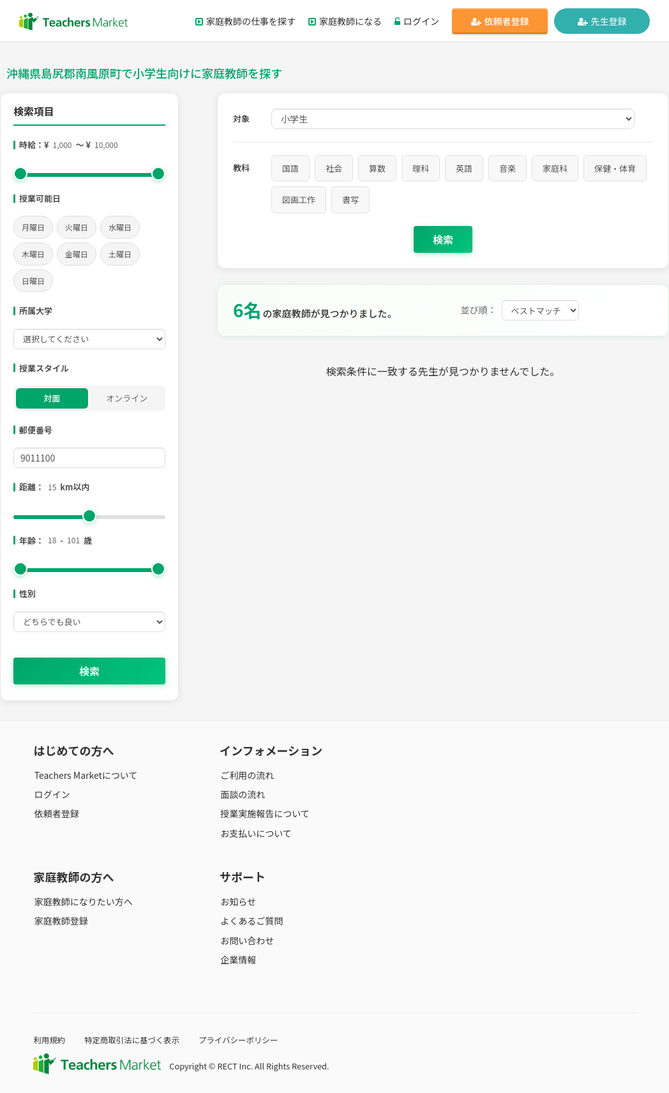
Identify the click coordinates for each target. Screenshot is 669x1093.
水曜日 (120, 227)
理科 (420, 168)
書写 (350, 199)
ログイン (417, 21)
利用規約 (49, 1040)
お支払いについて (255, 832)
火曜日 (76, 227)
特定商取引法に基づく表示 (135, 1040)
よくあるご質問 (251, 920)
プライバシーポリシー (243, 1040)
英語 (464, 168)
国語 (290, 168)
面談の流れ (242, 794)
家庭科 (555, 168)
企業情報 (237, 959)
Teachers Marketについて (85, 775)
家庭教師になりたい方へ (82, 901)
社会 (334, 168)
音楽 (507, 168)
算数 (377, 168)
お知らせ (237, 901)
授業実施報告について (264, 813)
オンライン (126, 398)
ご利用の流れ (246, 775)
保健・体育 (615, 168)
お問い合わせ (246, 939)
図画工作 (298, 199)
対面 (51, 398)
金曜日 (76, 253)
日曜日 (33, 280)
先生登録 (602, 21)
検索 (89, 671)
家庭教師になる (345, 21)
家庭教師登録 (60, 920)
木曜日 (33, 253)
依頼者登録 (500, 21)
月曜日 (33, 227)
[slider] (20, 174)
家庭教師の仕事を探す (245, 21)
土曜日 (120, 253)
